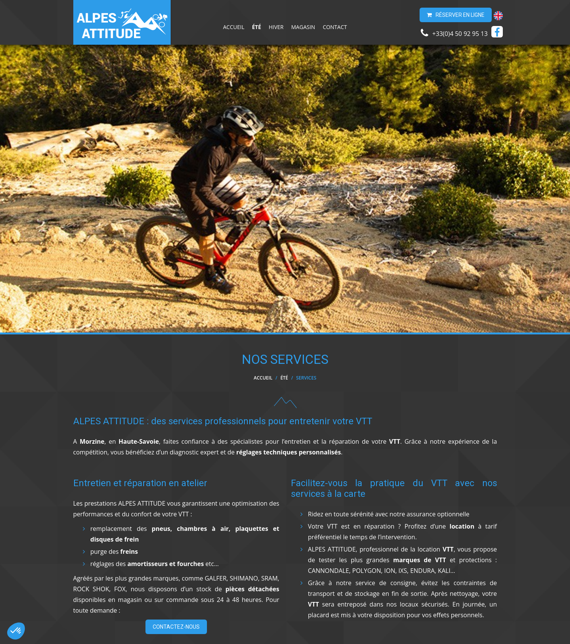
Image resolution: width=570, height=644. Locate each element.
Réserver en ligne (455, 15)
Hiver (276, 27)
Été (256, 27)
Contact (335, 27)
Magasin (303, 27)
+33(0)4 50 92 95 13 (454, 33)
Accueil (233, 27)
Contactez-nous (176, 627)
